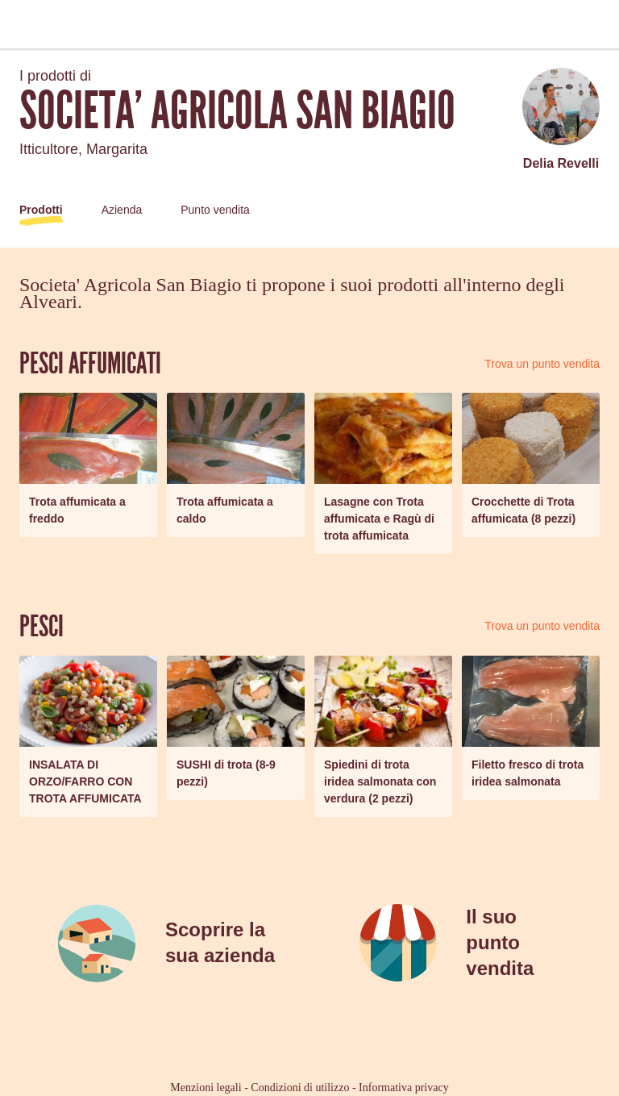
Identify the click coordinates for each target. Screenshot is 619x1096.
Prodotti (41, 209)
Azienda (122, 209)
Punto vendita (215, 209)
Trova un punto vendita (542, 363)
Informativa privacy (404, 1087)
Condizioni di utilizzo (300, 1087)
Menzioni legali (205, 1087)
